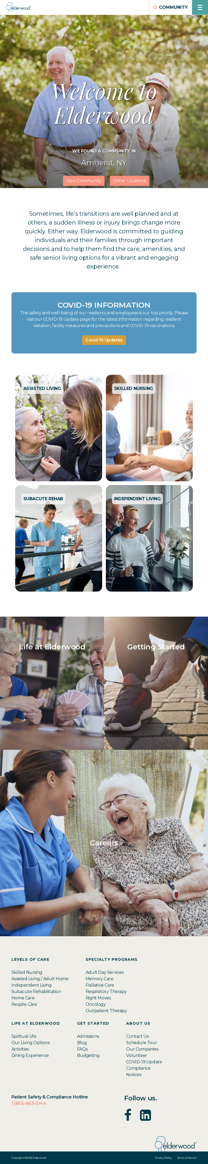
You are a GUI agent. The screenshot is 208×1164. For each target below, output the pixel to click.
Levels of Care (30, 960)
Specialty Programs (112, 960)
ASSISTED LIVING (42, 388)
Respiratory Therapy (106, 991)
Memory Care (99, 978)
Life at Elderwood (35, 1023)
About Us (138, 1023)
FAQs (82, 1049)
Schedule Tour (141, 1042)
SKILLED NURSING (133, 388)
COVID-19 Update (144, 1061)
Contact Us (137, 1036)
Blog (82, 1042)
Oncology (96, 1004)
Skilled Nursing (26, 972)
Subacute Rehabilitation (36, 991)
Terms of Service (187, 1157)
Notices (133, 1074)
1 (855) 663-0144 (28, 1103)
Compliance (138, 1068)
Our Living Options (30, 1042)
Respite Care (24, 1004)
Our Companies (142, 1049)
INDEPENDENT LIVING (137, 498)
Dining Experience (30, 1055)
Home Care (22, 997)
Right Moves (98, 997)
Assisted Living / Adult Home (40, 978)
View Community (83, 180)
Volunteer (136, 1055)
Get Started (93, 1023)
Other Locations (129, 180)
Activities (20, 1049)
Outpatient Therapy (106, 1010)
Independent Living (31, 985)
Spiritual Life (23, 1036)
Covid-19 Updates (104, 340)
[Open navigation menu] (200, 7)
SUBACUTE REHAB (43, 498)
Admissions (88, 1036)
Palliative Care (100, 985)
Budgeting (88, 1055)
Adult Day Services (105, 972)
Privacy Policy (163, 1157)
